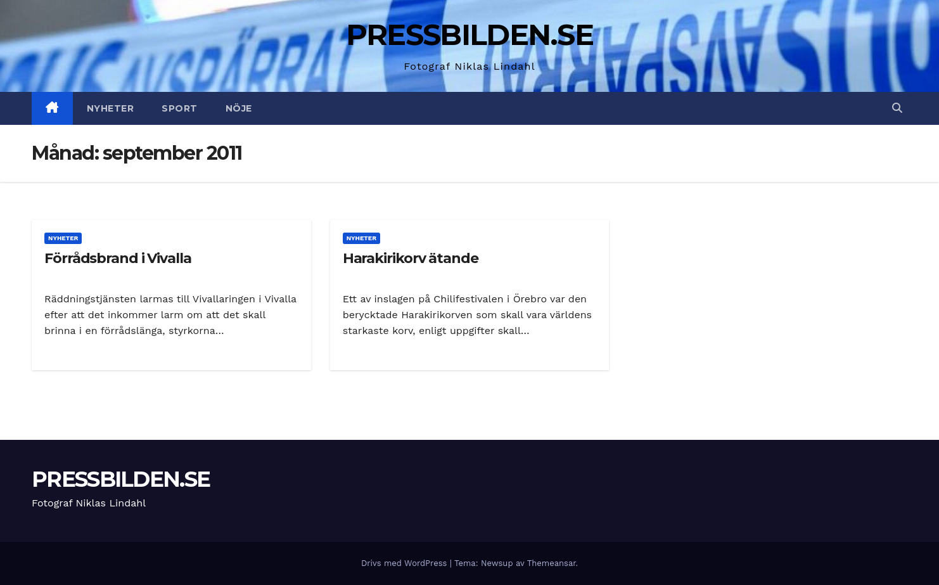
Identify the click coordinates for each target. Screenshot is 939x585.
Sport (180, 108)
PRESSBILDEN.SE (469, 34)
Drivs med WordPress (405, 563)
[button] (897, 108)
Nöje (239, 108)
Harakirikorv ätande (410, 258)
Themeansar (551, 563)
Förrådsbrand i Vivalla (117, 258)
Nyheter (110, 108)
